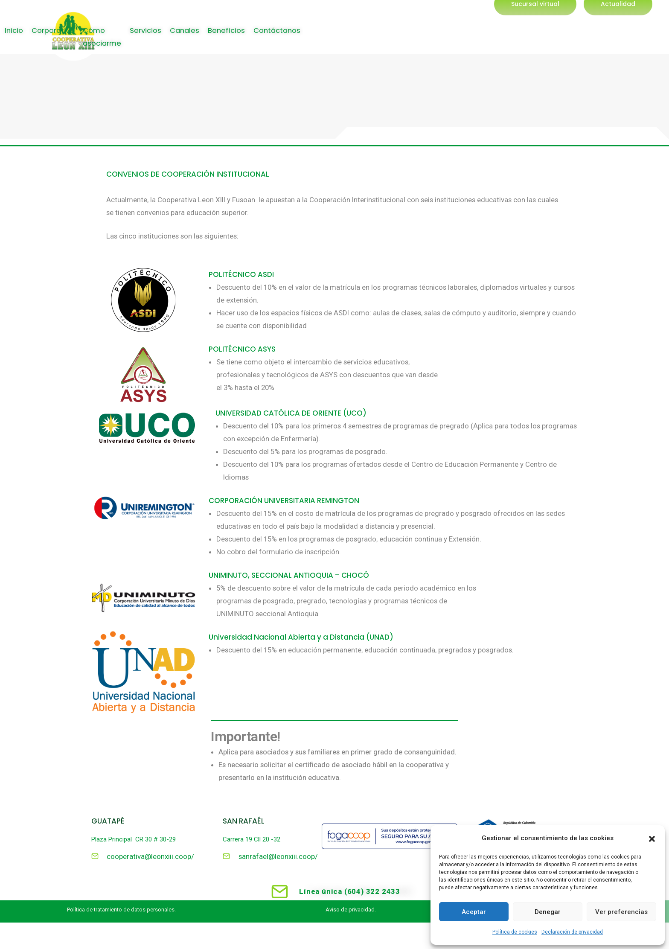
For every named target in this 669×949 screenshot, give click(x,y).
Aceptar (474, 912)
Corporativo (369, 43)
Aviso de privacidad (350, 910)
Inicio (327, 43)
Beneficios (582, 43)
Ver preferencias (621, 912)
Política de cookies (514, 932)
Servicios (496, 43)
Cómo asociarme (435, 43)
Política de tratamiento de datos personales (121, 910)
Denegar (548, 912)
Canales (538, 43)
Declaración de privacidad (572, 932)
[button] (652, 838)
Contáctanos (637, 43)
